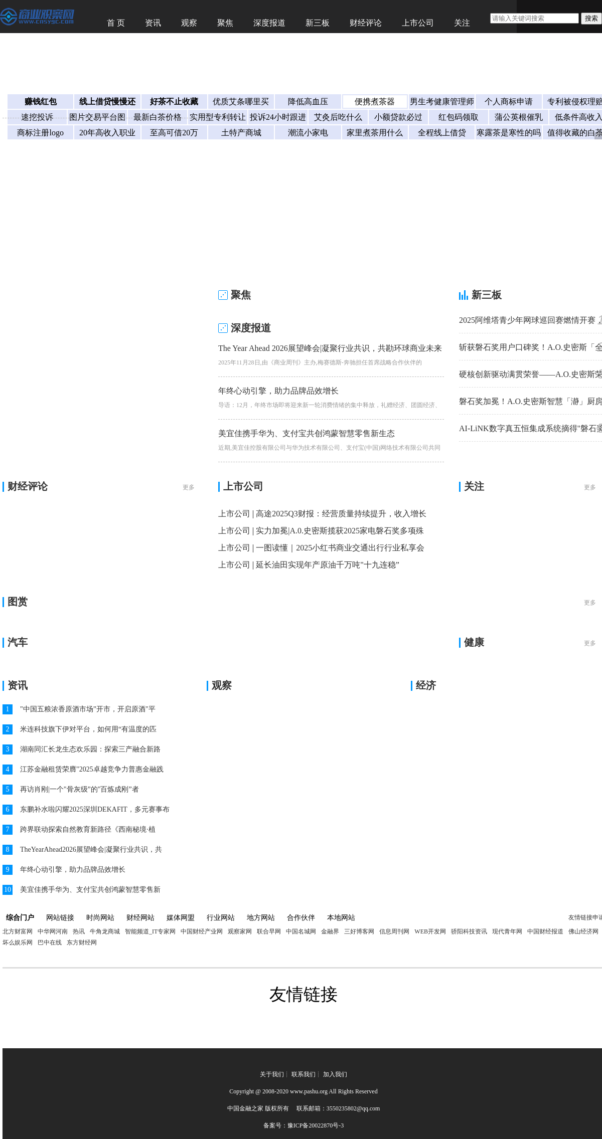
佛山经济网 (583, 931)
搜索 (591, 18)
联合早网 (269, 931)
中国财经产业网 (202, 931)
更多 (189, 487)
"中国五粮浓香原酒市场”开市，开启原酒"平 (88, 709)
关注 (462, 23)
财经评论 (366, 23)
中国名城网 (301, 931)
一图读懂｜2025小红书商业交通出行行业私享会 (340, 547)
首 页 (116, 23)
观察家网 (240, 931)
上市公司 (418, 23)
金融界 (330, 931)
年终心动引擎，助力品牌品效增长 (278, 391)
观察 (189, 23)
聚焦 (225, 23)
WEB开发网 (430, 931)
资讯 (153, 23)
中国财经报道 (545, 931)
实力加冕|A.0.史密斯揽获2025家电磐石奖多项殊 (340, 530)
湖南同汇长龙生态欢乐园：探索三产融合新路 (90, 749)
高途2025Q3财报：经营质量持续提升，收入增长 (341, 513)
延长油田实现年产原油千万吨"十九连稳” (327, 564)
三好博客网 (359, 931)
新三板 (318, 23)
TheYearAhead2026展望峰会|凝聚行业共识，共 (91, 849)
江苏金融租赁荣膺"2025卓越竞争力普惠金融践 (92, 769)
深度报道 (269, 23)
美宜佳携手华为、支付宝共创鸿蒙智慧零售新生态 (306, 433)
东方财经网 (82, 942)
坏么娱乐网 (18, 942)
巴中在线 (50, 942)
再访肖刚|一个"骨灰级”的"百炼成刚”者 (79, 789)
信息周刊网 (394, 931)
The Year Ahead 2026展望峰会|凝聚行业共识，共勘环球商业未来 (330, 348)
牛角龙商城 (105, 931)
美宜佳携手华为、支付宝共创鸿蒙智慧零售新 (90, 889)
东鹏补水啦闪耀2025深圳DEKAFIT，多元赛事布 (95, 809)
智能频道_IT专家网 (150, 931)
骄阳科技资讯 (469, 931)
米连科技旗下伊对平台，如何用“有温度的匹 (88, 729)
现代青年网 (507, 931)
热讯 (79, 931)
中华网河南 (53, 931)
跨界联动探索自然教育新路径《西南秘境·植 (88, 829)
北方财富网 (18, 931)
